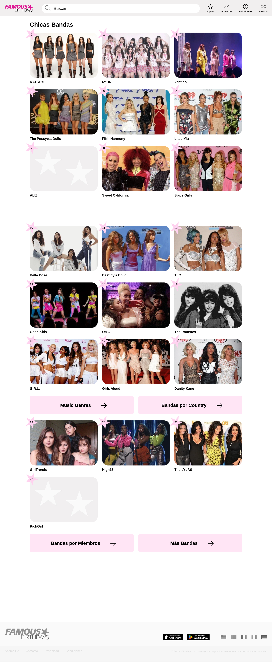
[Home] (69, 634)
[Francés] (244, 637)
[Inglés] (223, 637)
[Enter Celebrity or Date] (121, 8)
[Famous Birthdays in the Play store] (198, 637)
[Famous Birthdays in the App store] (173, 637)
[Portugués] (234, 637)
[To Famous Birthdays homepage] (19, 8)
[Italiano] (254, 637)
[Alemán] (264, 637)
